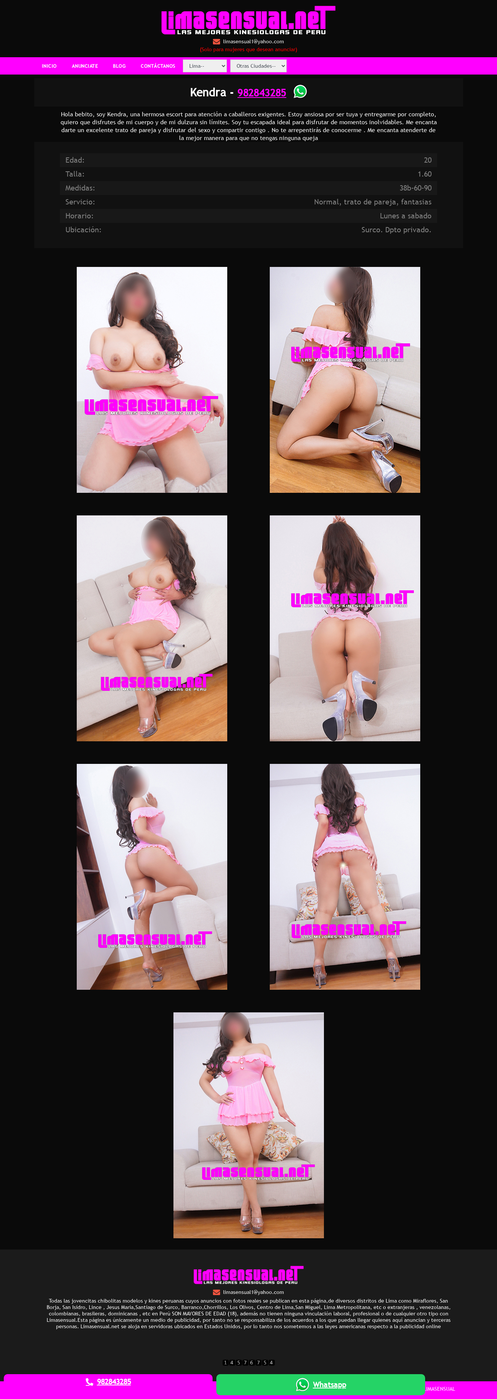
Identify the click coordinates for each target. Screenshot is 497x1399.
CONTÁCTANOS (158, 65)
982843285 (261, 92)
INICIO (49, 65)
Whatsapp (321, 1384)
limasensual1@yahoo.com (248, 41)
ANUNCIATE (85, 65)
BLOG (119, 65)
